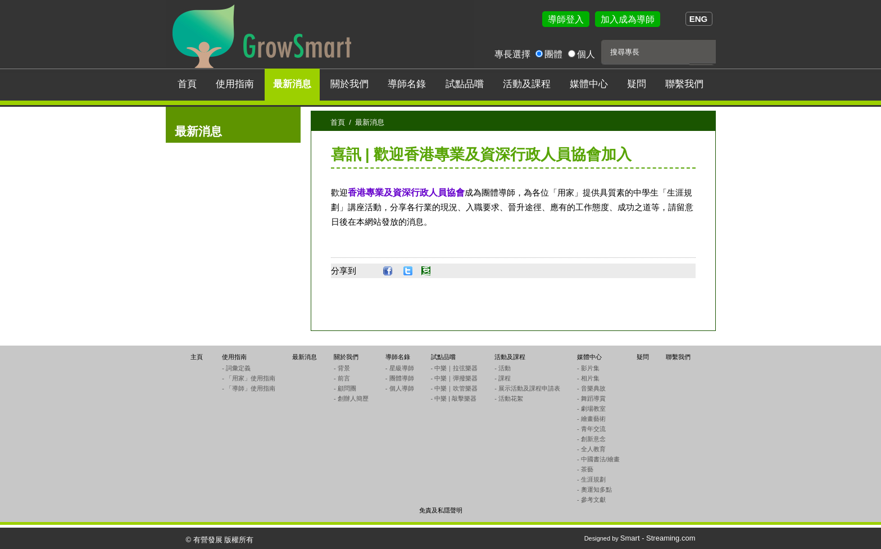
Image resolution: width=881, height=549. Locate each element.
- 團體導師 (399, 378)
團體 (553, 54)
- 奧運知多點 (594, 489)
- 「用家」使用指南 (248, 378)
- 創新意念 (591, 438)
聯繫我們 (684, 84)
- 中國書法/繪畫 (598, 459)
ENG (698, 19)
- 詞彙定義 (236, 368)
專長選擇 (512, 54)
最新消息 (292, 84)
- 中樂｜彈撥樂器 (454, 378)
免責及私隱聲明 (440, 510)
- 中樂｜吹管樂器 (454, 388)
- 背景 (342, 368)
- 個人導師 (399, 388)
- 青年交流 (591, 428)
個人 (586, 54)
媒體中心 (589, 84)
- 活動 (502, 368)
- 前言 (342, 378)
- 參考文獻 (591, 499)
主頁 (196, 356)
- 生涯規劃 (591, 479)
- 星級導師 (399, 368)
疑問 (636, 84)
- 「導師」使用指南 (248, 388)
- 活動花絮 (508, 398)
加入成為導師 (628, 19)
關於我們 (349, 84)
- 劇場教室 (591, 408)
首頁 (187, 84)
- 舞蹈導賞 (591, 398)
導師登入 (566, 19)
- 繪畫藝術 (591, 418)
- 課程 (502, 378)
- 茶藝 (585, 469)
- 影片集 (588, 368)
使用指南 (235, 84)
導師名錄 (407, 84)
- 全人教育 (591, 449)
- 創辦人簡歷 (351, 398)
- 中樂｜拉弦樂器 (454, 368)
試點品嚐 (465, 84)
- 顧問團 (345, 388)
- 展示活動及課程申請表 (527, 388)
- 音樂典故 (591, 388)
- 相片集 (588, 378)
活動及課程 (527, 84)
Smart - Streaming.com (658, 538)
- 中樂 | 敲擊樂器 (454, 398)
